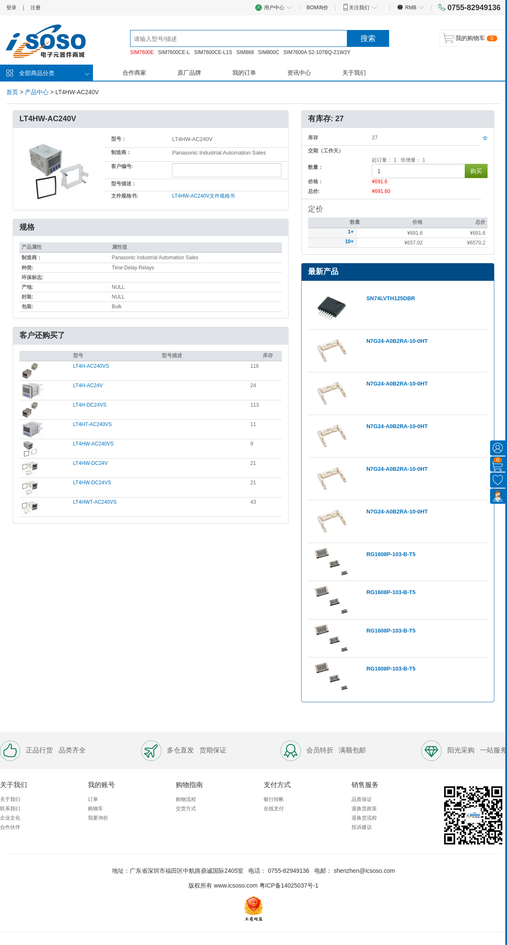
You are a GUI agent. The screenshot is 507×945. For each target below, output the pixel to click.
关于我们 (354, 72)
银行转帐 (274, 799)
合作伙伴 (10, 827)
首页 (12, 92)
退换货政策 (364, 809)
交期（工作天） (325, 151)
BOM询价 (317, 8)
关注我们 (359, 7)
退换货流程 (364, 818)
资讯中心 (299, 72)
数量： (315, 167)
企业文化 (10, 818)
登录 (11, 8)
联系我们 (10, 809)
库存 (268, 355)
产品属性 (32, 247)
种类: (27, 268)
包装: (27, 307)
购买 (476, 171)
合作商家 (134, 72)
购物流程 (186, 799)
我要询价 (98, 818)
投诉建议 (362, 827)
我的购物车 (470, 38)
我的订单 (244, 72)
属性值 (119, 247)
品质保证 (362, 799)
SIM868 (245, 52)
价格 (417, 222)
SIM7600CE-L (174, 52)
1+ (351, 232)
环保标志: (33, 277)
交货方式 (186, 809)
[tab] (150, 336)
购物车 (95, 809)
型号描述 (172, 355)
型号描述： (123, 184)
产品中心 (37, 92)
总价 (480, 222)
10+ (349, 241)
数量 (355, 222)
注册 (35, 8)
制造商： (121, 152)
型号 (78, 355)
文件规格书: (124, 196)
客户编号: (122, 166)
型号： (118, 139)
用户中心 (273, 7)
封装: (27, 297)
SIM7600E (142, 52)
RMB (410, 7)
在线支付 (274, 809)
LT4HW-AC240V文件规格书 (203, 196)
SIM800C (268, 52)
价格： (315, 182)
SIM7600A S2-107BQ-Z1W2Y (317, 52)
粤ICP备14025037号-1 (289, 885)
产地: (27, 287)
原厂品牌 (189, 72)
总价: (314, 191)
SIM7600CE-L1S (213, 52)
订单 (93, 799)
